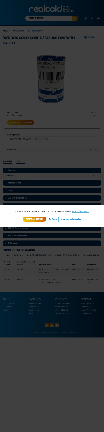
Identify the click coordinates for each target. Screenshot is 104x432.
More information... (80, 212)
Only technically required (71, 219)
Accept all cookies (34, 219)
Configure (53, 219)
